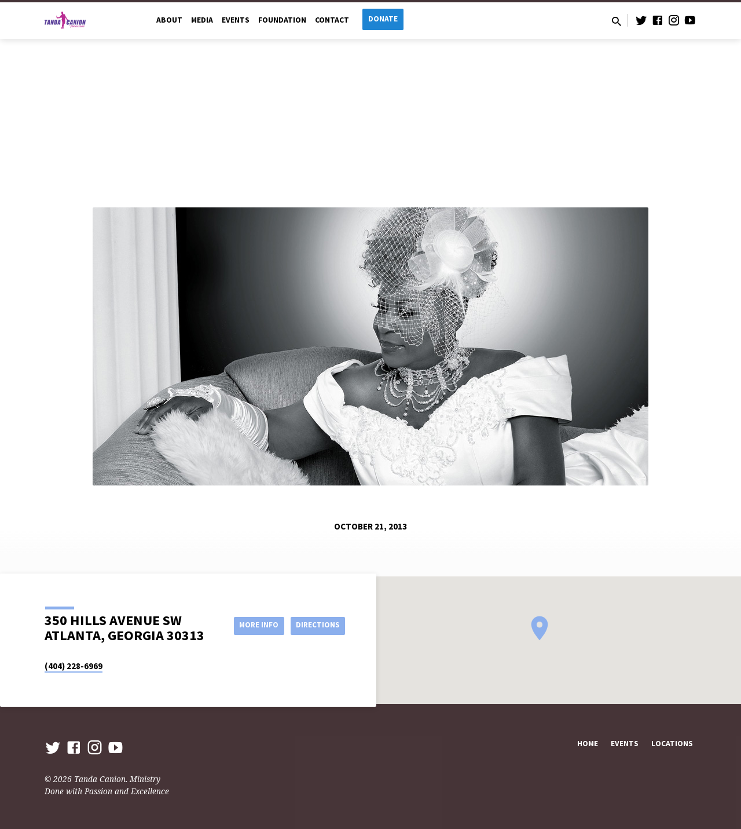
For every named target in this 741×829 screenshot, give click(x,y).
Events (236, 20)
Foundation (282, 20)
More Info (251, 625)
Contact (332, 20)
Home (587, 743)
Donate (383, 19)
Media (202, 20)
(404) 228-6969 (73, 665)
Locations (672, 743)
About (169, 20)
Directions (316, 625)
